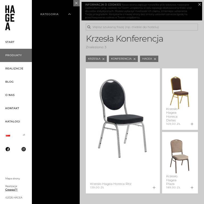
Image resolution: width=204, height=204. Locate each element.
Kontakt (12, 108)
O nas (10, 95)
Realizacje (14, 68)
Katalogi (12, 121)
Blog (9, 81)
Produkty (13, 55)
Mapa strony (12, 178)
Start (10, 42)
